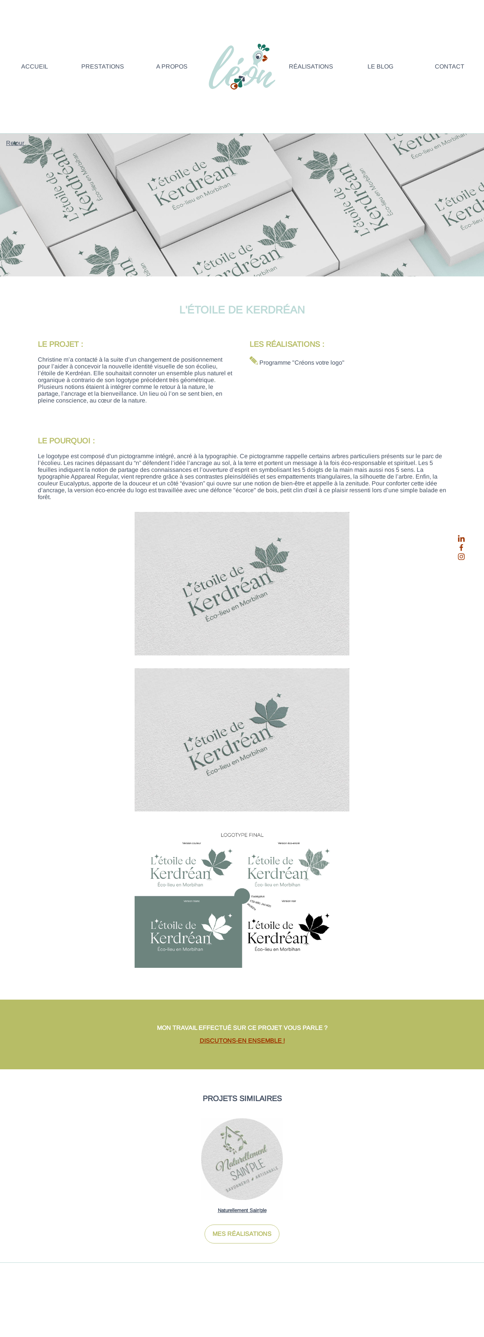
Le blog (380, 66)
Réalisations (311, 66)
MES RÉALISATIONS (242, 1234)
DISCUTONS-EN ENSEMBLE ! (242, 1040)
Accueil (34, 66)
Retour (15, 143)
